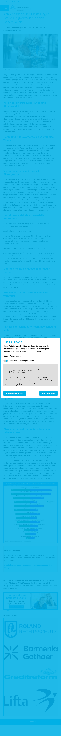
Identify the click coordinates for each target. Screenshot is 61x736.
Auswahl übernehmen (14, 393)
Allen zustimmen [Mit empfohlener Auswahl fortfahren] (48, 393)
